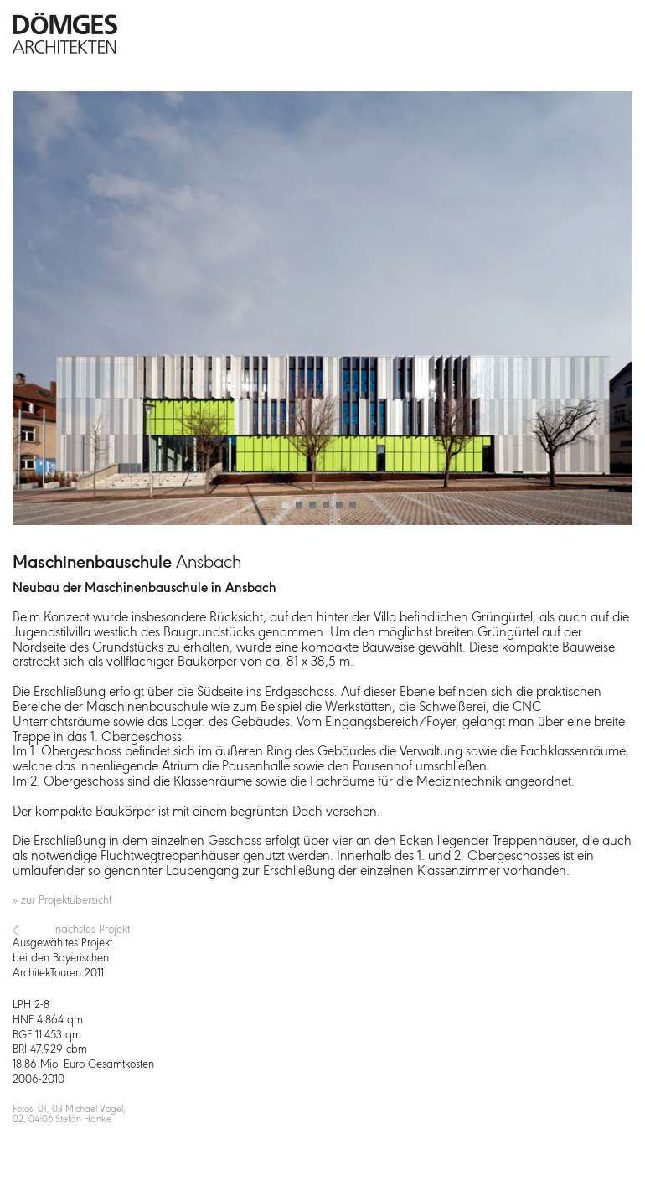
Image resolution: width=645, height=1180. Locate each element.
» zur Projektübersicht (62, 900)
